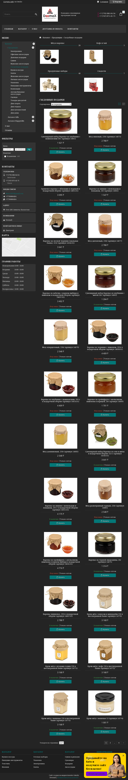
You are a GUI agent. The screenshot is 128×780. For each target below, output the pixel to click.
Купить (62, 152)
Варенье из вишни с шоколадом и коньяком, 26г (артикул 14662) (104, 190)
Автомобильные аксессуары (18, 93)
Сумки (13, 60)
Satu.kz (76, 775)
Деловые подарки (18, 57)
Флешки (5, 767)
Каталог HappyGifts (16, 121)
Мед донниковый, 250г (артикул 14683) (60, 452)
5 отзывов (104, 2)
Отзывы (8, 130)
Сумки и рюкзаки (72, 757)
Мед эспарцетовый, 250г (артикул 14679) (60, 347)
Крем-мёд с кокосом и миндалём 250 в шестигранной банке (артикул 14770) (105, 615)
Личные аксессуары (19, 79)
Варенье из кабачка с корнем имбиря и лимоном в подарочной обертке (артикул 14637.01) (61, 295)
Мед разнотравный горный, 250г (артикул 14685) (105, 507)
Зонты (13, 73)
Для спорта (15, 103)
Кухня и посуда (17, 70)
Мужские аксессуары (20, 64)
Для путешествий (18, 110)
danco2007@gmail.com (14, 193)
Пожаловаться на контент (68, 777)
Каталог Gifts (13, 117)
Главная (8, 29)
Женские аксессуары (20, 76)
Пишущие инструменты (21, 86)
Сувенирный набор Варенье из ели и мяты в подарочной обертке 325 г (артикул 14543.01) (104, 454)
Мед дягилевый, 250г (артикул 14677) (105, 241)
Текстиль (6, 763)
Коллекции (15, 89)
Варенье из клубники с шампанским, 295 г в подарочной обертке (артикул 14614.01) (60, 400)
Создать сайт (8, 2)
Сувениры (69, 760)
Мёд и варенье (57, 43)
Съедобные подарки (19, 67)
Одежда (14, 97)
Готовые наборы (41, 757)
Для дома (15, 113)
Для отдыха (16, 106)
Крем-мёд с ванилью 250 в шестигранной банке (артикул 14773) (61, 719)
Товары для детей (18, 100)
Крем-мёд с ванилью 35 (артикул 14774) (105, 718)
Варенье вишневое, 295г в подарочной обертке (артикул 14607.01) (60, 615)
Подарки (69, 763)
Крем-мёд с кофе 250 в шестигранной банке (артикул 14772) (105, 667)
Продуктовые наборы (57, 71)
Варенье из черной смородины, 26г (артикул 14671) (105, 561)
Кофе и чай (101, 43)
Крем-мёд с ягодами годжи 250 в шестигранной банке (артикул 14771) (61, 667)
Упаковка (15, 82)
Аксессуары (70, 767)
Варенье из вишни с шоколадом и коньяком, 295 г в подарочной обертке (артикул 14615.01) (60, 508)
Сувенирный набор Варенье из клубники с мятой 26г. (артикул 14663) (104, 294)
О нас (34, 29)
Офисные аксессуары (20, 54)
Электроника (16, 51)
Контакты (73, 29)
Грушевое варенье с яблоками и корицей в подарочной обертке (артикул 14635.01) (60, 190)
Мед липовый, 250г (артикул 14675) (105, 137)
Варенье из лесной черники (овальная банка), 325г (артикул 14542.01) (60, 242)
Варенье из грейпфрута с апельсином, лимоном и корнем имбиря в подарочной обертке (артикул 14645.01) (60, 562)
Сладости (101, 71)
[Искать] (36, 14)
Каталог (22, 29)
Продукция (57, 38)
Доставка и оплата (52, 29)
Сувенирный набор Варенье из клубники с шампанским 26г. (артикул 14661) (60, 138)
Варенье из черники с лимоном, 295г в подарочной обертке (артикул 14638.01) (105, 348)
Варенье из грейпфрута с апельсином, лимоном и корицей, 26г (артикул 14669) (105, 400)
